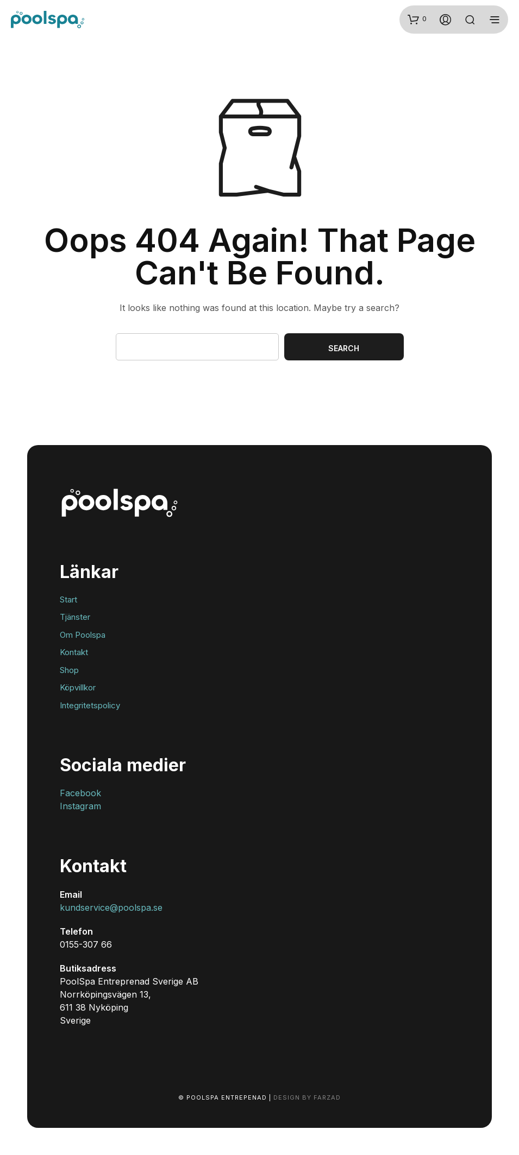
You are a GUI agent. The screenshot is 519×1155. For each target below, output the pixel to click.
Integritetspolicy (90, 705)
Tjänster (75, 617)
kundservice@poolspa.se (111, 907)
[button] (417, 19)
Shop (69, 670)
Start (68, 599)
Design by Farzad (307, 1097)
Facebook (80, 793)
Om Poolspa (82, 635)
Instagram (80, 806)
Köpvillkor (78, 687)
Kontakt (74, 652)
